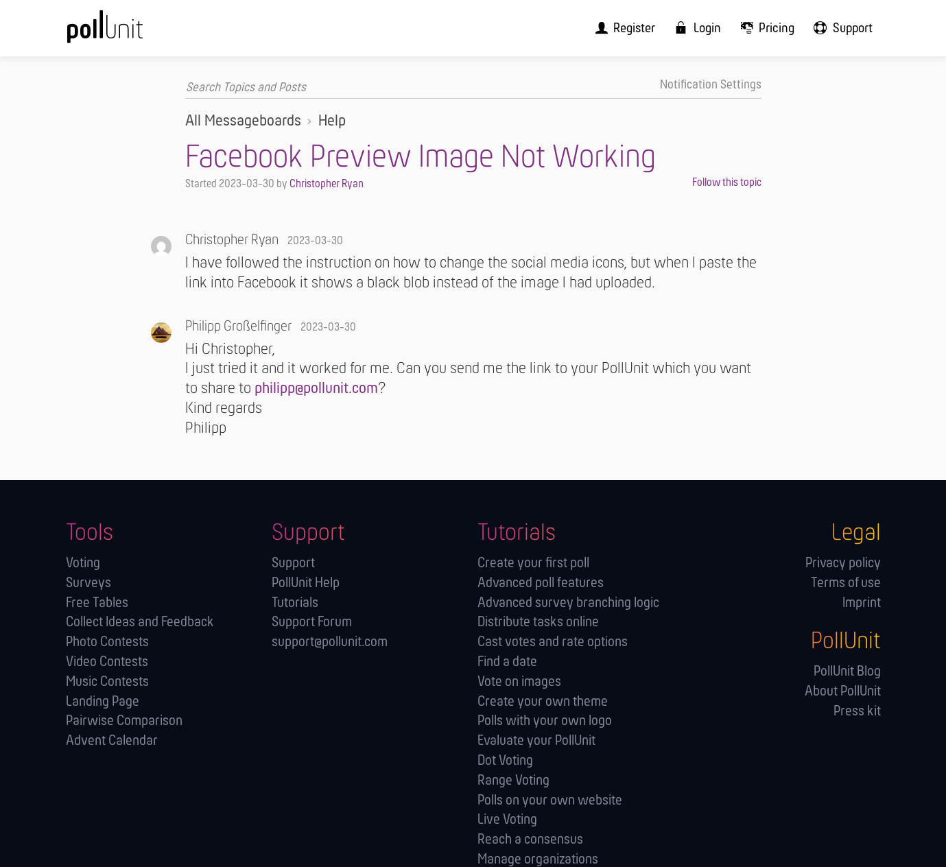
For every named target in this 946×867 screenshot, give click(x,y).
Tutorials (295, 602)
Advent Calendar (112, 740)
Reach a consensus (530, 839)
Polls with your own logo (544, 720)
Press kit (857, 711)
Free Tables (97, 602)
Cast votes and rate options (552, 641)
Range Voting (513, 779)
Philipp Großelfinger (238, 326)
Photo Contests (107, 641)
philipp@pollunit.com (316, 388)
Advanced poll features (540, 582)
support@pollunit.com (330, 641)
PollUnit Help (306, 582)
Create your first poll (533, 563)
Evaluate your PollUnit (536, 740)
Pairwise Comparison (124, 720)
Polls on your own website (549, 799)
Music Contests (107, 681)
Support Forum (312, 622)
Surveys (88, 582)
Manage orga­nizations (537, 859)
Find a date (507, 661)
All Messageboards (243, 120)
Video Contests (107, 661)
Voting (83, 563)
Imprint (861, 602)
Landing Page (102, 700)
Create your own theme (542, 700)
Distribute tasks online (538, 622)
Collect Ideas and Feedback (140, 622)
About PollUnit (843, 691)
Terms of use (846, 582)
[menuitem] (637, 28)
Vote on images (519, 681)
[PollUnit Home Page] (127, 32)
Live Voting (507, 819)
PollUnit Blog (847, 671)
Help (332, 120)
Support (293, 563)
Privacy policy (843, 563)
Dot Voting (505, 760)
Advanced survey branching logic (568, 602)
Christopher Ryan (326, 183)
